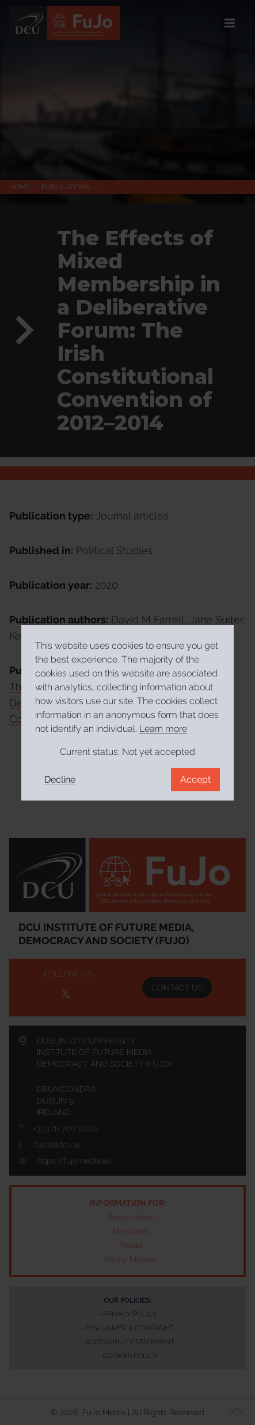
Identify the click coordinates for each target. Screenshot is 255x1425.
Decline (59, 779)
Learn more (163, 728)
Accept (195, 779)
